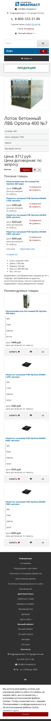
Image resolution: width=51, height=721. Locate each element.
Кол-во (7, 169)
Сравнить (35, 190)
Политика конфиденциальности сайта (25, 583)
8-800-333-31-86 (27, 18)
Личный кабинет (25, 629)
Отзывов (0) (11, 254)
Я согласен (25, 714)
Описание (10, 249)
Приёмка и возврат (25, 604)
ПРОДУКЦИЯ (26, 68)
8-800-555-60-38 (33, 24)
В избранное (35, 187)
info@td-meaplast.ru (27, 9)
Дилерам (25, 614)
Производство (25, 589)
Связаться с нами (25, 598)
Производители (25, 609)
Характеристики (27, 249)
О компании (25, 563)
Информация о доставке (25, 568)
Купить (26, 170)
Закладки (25, 639)
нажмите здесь (11, 710)
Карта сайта (25, 619)
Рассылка (25, 644)
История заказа (25, 634)
